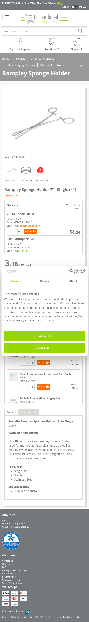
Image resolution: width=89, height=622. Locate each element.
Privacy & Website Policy (14, 570)
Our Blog (6, 564)
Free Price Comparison (13, 523)
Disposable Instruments (54, 65)
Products (20, 58)
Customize (45, 347)
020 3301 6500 (9, 3)
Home (5, 58)
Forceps (78, 65)
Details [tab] (44, 281)
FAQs (4, 567)
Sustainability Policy (12, 580)
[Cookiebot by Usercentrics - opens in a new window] (69, 271)
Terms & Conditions (12, 583)
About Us (6, 520)
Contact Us (7, 560)
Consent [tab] (15, 281)
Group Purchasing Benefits (15, 526)
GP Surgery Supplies (42, 58)
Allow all (44, 335)
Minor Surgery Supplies (21, 65)
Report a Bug (8, 573)
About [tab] (73, 281)
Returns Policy (9, 576)
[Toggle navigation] (7, 16)
